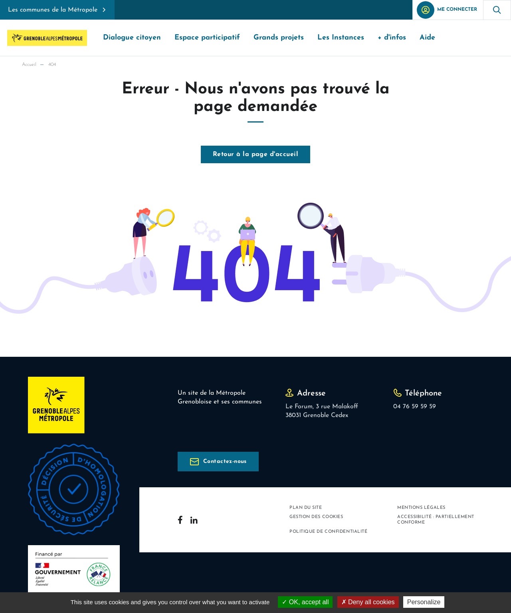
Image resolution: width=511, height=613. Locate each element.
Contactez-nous (225, 462)
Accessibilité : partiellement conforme (435, 519)
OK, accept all (305, 602)
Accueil (29, 64)
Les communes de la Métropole (52, 10)
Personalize (424, 602)
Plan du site (305, 508)
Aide (427, 38)
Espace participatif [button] (207, 38)
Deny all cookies (368, 602)
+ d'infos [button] (392, 38)
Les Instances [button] (340, 38)
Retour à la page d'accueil (255, 154)
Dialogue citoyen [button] (132, 38)
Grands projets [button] (279, 38)
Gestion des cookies (316, 517)
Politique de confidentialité (328, 532)
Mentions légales (421, 508)
